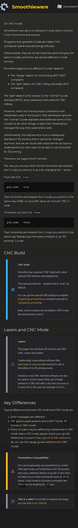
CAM (57, 41)
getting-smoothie (31, 299)
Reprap (32, 111)
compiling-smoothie (30, 302)
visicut (35, 364)
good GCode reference (57, 437)
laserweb (23, 364)
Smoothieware (30, 7)
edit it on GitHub (37, 503)
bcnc (62, 387)
